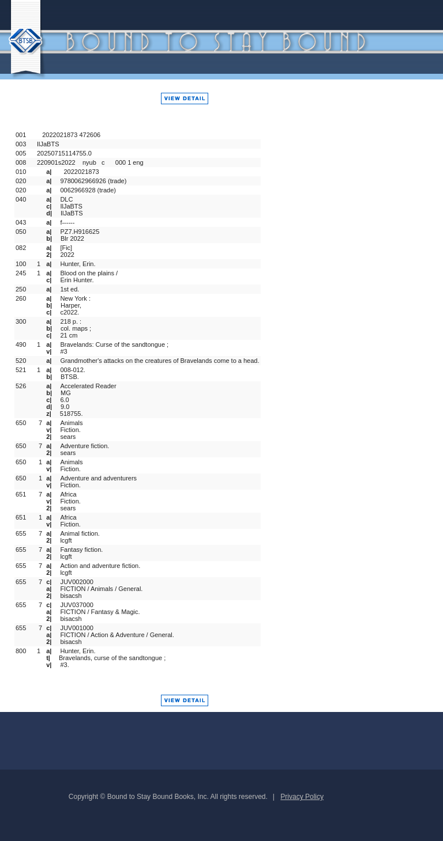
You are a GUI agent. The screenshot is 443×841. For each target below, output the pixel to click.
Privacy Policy (302, 797)
